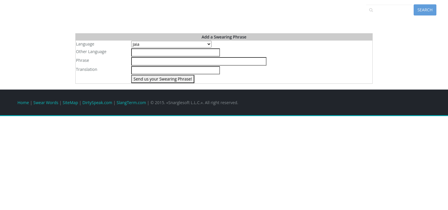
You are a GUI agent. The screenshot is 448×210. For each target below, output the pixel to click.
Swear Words (45, 102)
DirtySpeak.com (97, 102)
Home (23, 102)
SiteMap (70, 102)
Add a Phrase (378, 19)
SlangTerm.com (131, 102)
